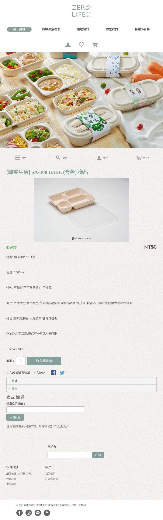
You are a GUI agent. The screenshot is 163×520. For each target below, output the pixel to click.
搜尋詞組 (11, 478)
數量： (10, 360)
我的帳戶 (50, 473)
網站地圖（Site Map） (20, 473)
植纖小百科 (142, 29)
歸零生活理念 (51, 29)
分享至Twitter (62, 373)
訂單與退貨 (51, 478)
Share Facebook (54, 373)
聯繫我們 (112, 29)
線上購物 (19, 29)
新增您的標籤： (16, 403)
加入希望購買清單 (18, 372)
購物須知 (83, 29)
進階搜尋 (11, 484)
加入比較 (39, 372)
